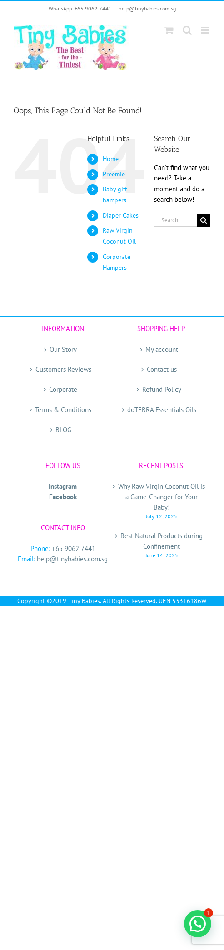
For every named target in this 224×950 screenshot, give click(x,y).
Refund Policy (161, 389)
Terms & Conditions (63, 409)
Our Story (63, 349)
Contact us (162, 369)
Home (111, 159)
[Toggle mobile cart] (169, 30)
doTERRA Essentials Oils (161, 409)
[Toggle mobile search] (187, 30)
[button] (197, 923)
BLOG (63, 429)
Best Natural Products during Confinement (161, 541)
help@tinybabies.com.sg (147, 8)
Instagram (63, 486)
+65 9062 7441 (73, 548)
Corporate (63, 389)
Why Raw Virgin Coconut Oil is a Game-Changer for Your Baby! (161, 497)
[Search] (203, 220)
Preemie (114, 174)
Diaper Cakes (121, 215)
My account (161, 349)
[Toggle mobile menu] (205, 30)
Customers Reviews (63, 369)
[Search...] (175, 220)
